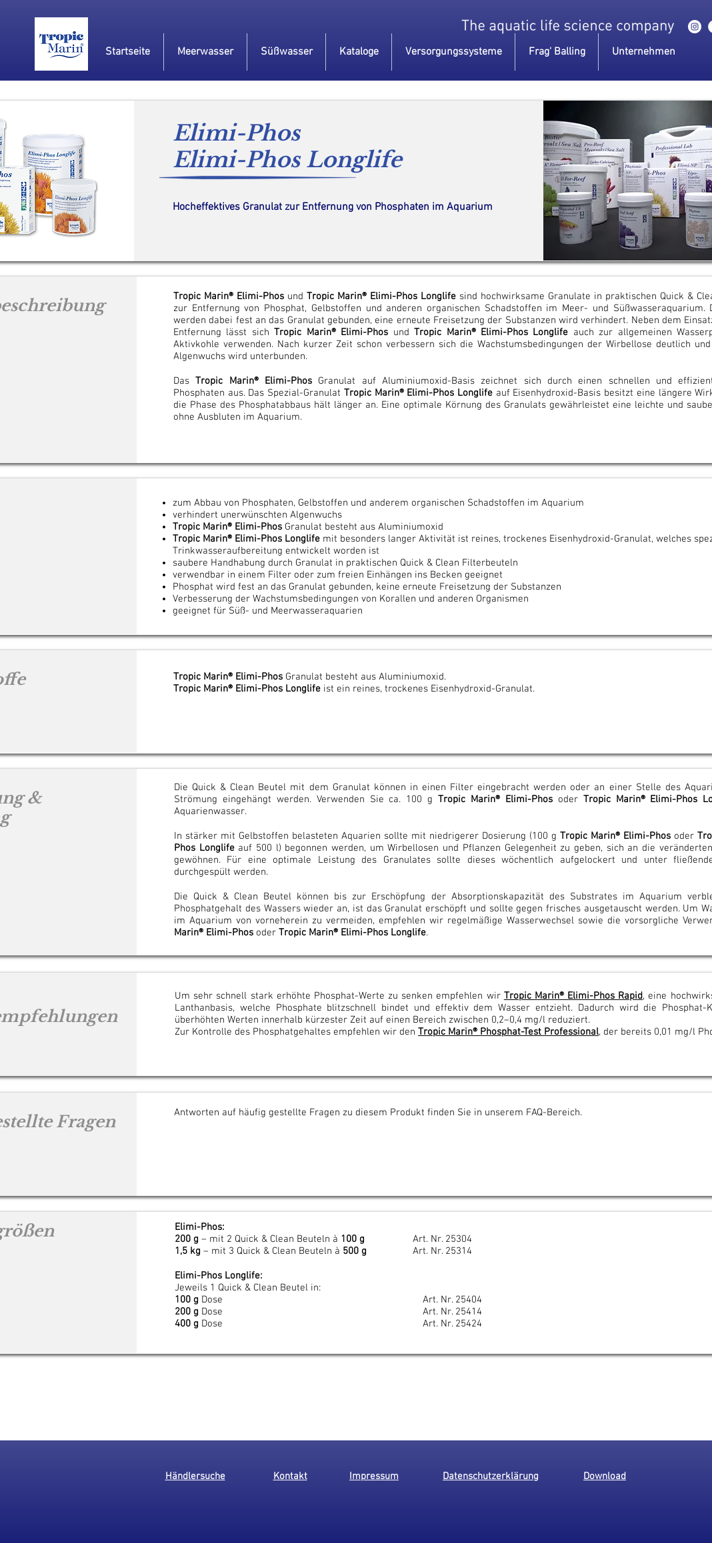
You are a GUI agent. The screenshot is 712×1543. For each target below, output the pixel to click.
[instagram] (694, 26)
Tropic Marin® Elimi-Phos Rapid (573, 996)
